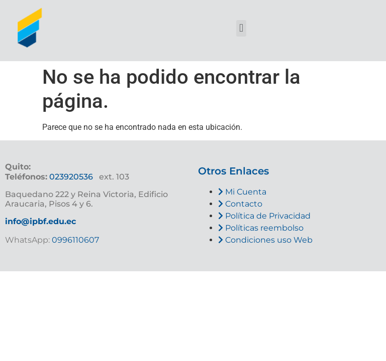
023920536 (71, 177)
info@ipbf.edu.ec (40, 221)
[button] (241, 28)
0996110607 (74, 240)
